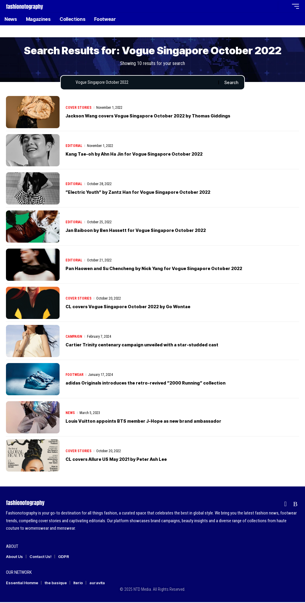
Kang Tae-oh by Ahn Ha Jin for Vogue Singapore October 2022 (145, 155)
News (70, 414)
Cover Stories (78, 109)
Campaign (74, 338)
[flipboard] (285, 505)
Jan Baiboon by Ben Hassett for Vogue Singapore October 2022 (147, 231)
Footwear (74, 376)
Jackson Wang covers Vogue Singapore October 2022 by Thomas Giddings (162, 117)
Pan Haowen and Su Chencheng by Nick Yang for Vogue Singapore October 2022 (169, 269)
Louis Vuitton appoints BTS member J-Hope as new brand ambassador (156, 422)
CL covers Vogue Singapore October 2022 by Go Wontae (138, 307)
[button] (271, 6)
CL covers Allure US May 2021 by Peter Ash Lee (126, 460)
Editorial (74, 147)
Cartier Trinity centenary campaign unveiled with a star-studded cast (155, 345)
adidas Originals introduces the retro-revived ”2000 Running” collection (160, 384)
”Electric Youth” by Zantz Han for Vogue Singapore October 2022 (150, 193)
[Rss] (295, 505)
